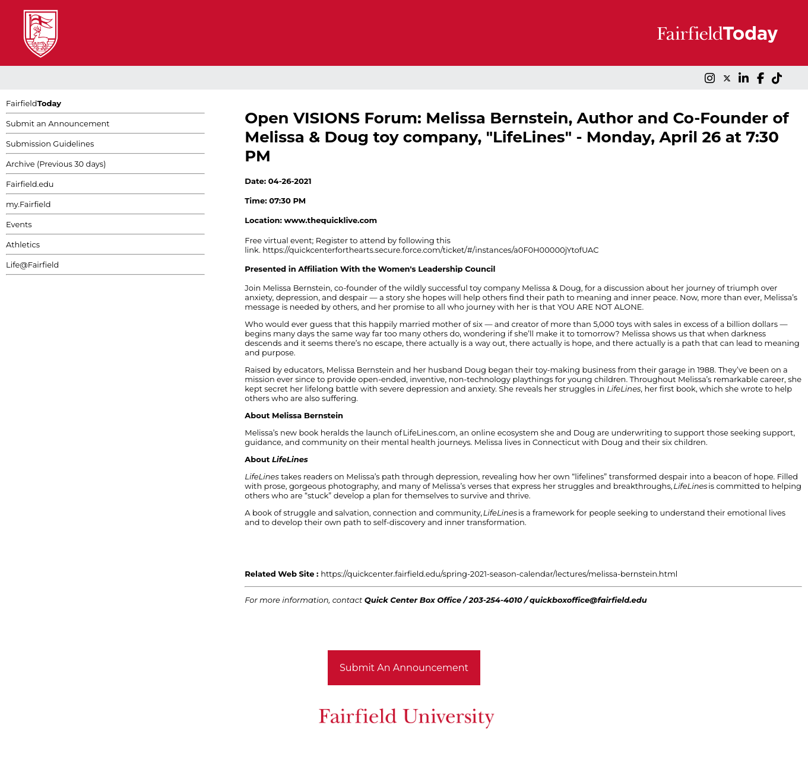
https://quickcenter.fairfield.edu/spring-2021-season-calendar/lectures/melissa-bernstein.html (499, 573)
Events (19, 224)
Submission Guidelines (50, 143)
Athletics (23, 244)
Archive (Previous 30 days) (56, 163)
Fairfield (33, 103)
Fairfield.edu (30, 184)
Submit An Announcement (404, 667)
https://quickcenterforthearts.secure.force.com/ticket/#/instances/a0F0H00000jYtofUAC (430, 250)
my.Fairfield (28, 204)
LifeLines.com (429, 432)
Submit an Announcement (58, 123)
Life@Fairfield (32, 264)
